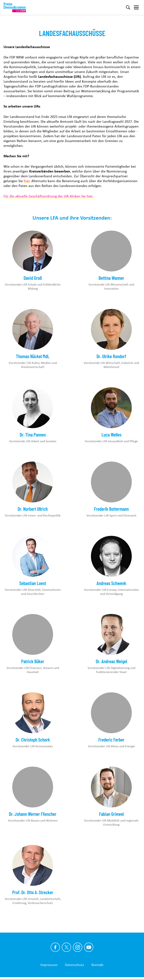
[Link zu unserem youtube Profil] (88, 947)
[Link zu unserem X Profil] (66, 947)
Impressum (49, 965)
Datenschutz (74, 965)
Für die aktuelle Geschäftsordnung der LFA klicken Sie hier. (48, 196)
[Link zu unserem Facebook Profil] (55, 947)
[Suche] (128, 7)
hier (27, 181)
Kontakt (97, 965)
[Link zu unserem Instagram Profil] (77, 947)
